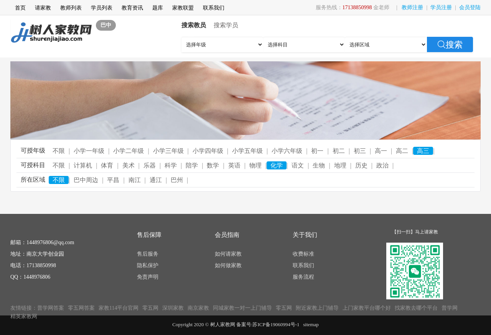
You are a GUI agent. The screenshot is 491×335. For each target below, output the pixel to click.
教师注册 (412, 7)
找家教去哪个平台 (416, 308)
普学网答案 (50, 308)
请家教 (43, 8)
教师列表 (71, 8)
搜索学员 (226, 25)
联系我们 (213, 8)
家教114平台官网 (118, 308)
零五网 (150, 308)
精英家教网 (23, 316)
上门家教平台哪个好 (367, 308)
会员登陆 (470, 7)
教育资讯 (132, 8)
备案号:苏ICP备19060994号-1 (268, 324)
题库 (157, 8)
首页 (20, 8)
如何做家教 (228, 265)
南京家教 (198, 308)
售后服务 (147, 254)
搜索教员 (193, 25)
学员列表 (101, 8)
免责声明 (147, 277)
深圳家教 (173, 308)
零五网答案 (81, 308)
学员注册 (441, 7)
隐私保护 (147, 265)
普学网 (450, 308)
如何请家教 (228, 254)
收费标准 (303, 254)
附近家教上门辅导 (317, 308)
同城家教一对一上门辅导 (242, 308)
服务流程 (303, 277)
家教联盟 (183, 8)
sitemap (310, 324)
